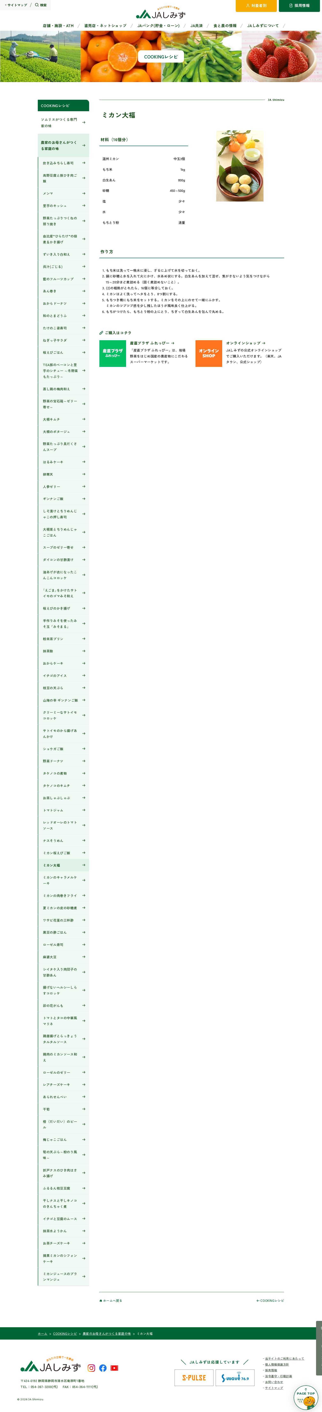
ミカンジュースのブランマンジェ (60, 1276)
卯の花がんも (53, 1005)
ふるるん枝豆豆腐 (56, 1188)
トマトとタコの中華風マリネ (60, 1020)
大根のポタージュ (56, 431)
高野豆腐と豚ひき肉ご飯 (60, 178)
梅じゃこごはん (55, 1139)
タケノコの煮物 (55, 773)
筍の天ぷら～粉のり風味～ (60, 1154)
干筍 (46, 1109)
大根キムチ (51, 419)
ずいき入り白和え (56, 254)
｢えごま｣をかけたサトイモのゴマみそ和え (60, 593)
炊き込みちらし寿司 (58, 162)
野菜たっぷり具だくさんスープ (60, 446)
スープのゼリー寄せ (58, 547)
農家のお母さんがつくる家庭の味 (59, 145)
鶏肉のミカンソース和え (60, 1057)
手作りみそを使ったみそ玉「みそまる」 (60, 623)
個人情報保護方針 (277, 1364)
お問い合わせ (274, 1382)
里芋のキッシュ (55, 205)
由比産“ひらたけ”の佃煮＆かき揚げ (60, 239)
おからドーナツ (55, 303)
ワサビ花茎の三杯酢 (58, 920)
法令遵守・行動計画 (278, 1376)
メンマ (48, 193)
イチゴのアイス (55, 675)
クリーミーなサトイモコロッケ (60, 715)
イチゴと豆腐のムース (60, 1218)
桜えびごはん (53, 352)
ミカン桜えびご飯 (56, 852)
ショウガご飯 (53, 748)
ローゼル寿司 (53, 944)
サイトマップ (17, 4)
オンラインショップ (243, 343)
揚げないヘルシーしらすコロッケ (60, 990)
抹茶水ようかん (55, 1230)
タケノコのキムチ (56, 785)
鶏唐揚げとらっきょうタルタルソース (60, 1038)
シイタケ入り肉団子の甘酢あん (60, 972)
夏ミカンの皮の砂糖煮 (60, 907)
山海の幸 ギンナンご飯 (60, 700)
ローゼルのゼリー (56, 1072)
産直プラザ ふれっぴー (150, 343)
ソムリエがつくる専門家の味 (59, 122)
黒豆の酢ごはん (55, 932)
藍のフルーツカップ (58, 278)
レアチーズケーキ (56, 1084)
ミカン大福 (51, 865)
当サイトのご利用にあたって (284, 1358)
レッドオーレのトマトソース (60, 825)
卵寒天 (48, 474)
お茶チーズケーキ (56, 1243)
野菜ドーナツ (53, 760)
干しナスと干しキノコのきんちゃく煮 (60, 1203)
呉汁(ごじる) (52, 266)
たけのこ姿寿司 (55, 327)
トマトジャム (53, 810)
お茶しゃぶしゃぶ (56, 797)
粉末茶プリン (53, 638)
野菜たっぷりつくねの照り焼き (60, 220)
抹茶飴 (48, 650)
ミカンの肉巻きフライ (60, 895)
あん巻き (50, 291)
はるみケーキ (53, 461)
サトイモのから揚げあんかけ (60, 733)
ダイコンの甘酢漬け (58, 559)
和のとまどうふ (55, 315)
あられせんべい (55, 1096)
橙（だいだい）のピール (60, 1124)
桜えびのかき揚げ (56, 608)
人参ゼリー (51, 486)
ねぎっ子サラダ (55, 340)
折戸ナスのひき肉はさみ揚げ (60, 1173)
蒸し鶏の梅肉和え (56, 388)
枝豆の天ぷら (53, 687)
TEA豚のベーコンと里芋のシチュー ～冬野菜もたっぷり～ (60, 370)
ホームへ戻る (112, 1300)
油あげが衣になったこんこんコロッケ (60, 574)
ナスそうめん (53, 840)
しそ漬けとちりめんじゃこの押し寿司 (60, 513)
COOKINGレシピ (55, 105)
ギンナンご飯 (53, 498)
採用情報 (271, 1370)
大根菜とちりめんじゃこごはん (60, 532)
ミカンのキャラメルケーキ (60, 880)
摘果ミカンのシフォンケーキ (60, 1258)
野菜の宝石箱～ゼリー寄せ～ (60, 404)
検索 (43, 4)
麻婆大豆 (50, 956)
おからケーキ (53, 663)
